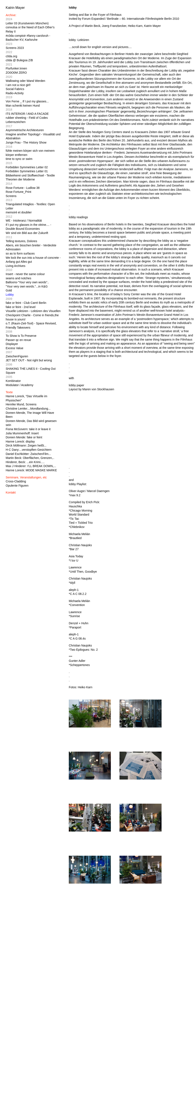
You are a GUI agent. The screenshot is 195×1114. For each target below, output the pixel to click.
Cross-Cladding (16, 481)
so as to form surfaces (20, 253)
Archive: (11, 15)
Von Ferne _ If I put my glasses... (27, 101)
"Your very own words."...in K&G (27, 286)
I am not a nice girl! (18, 85)
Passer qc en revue (18, 340)
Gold (9, 290)
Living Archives (15, 266)
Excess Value (14, 348)
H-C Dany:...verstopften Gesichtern (29, 449)
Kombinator (13, 381)
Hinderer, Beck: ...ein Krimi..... (25, 462)
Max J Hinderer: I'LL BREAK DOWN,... (31, 466)
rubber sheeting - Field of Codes (27, 117)
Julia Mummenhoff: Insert (22, 433)
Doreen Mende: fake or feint (24, 437)
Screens (11, 196)
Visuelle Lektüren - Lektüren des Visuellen (33, 311)
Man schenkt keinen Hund (23, 105)
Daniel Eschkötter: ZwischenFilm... (28, 454)
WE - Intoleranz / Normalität (24, 220)
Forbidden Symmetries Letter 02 (27, 167)
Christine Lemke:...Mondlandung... (28, 408)
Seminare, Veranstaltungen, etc (26, 477)
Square (10, 372)
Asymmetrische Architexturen (25, 130)
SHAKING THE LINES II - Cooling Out (31, 368)
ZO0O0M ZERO (16, 72)
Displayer (12, 344)
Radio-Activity (15, 93)
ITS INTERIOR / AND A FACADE (27, 113)
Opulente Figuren (17, 485)
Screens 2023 (15, 48)
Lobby (10, 294)
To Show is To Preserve (21, 335)
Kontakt (11, 492)
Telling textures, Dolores (21, 241)
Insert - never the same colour (25, 274)
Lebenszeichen (15, 122)
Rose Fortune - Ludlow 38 (23, 187)
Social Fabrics (15, 89)
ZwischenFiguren (17, 356)
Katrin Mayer (15, 7)
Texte (9, 392)
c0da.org (11, 56)
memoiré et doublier (19, 212)
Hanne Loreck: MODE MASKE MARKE (31, 470)
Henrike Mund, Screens (21, 404)
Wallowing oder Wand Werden (25, 80)
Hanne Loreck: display (20, 441)
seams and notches (18, 278)
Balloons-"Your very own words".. (27, 282)
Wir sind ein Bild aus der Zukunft (27, 233)
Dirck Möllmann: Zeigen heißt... (26, 445)
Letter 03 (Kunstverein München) (27, 23)
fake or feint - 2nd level (21, 307)
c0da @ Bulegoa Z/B (19, 60)
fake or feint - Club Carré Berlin (26, 302)
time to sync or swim (19, 159)
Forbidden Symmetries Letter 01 (27, 171)
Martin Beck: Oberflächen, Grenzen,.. (30, 458)
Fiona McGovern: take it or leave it (28, 429)
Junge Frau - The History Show (26, 142)
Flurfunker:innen (16, 68)
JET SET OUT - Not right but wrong (29, 360)
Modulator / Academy (19, 385)
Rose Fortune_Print (18, 191)
